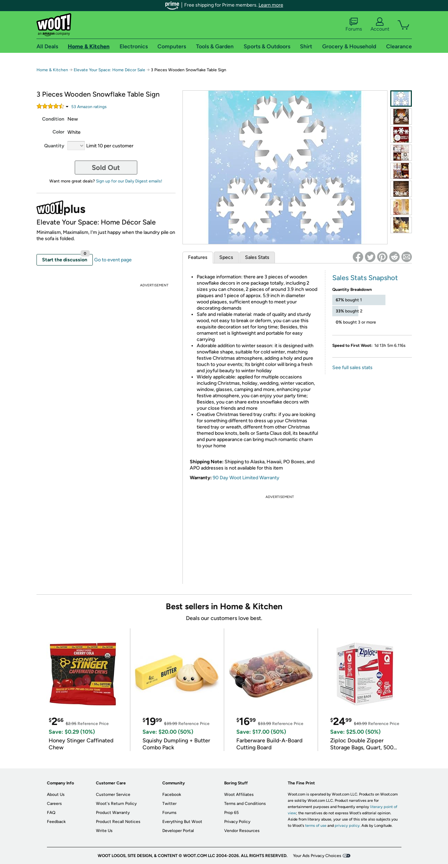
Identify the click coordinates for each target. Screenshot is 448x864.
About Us (56, 794)
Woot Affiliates (239, 794)
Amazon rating (89, 106)
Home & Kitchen (52, 69)
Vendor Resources (242, 830)
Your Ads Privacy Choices (317, 855)
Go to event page (113, 260)
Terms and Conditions (245, 803)
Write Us (104, 830)
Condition (53, 119)
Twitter (169, 803)
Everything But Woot (182, 821)
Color (58, 132)
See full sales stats (352, 367)
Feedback (56, 821)
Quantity (54, 146)
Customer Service (113, 794)
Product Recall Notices (118, 821)
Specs (226, 257)
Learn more (271, 5)
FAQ (51, 812)
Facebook (171, 794)
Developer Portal (178, 830)
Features (197, 257)
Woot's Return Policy (116, 803)
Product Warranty (113, 812)
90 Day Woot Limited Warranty (246, 478)
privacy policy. (347, 825)
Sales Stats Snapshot (365, 278)
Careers (54, 803)
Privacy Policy (237, 821)
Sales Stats (257, 257)
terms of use (315, 825)
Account (379, 24)
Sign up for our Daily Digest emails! (129, 181)
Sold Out (106, 167)
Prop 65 (231, 812)
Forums (353, 24)
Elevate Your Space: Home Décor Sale (109, 69)
